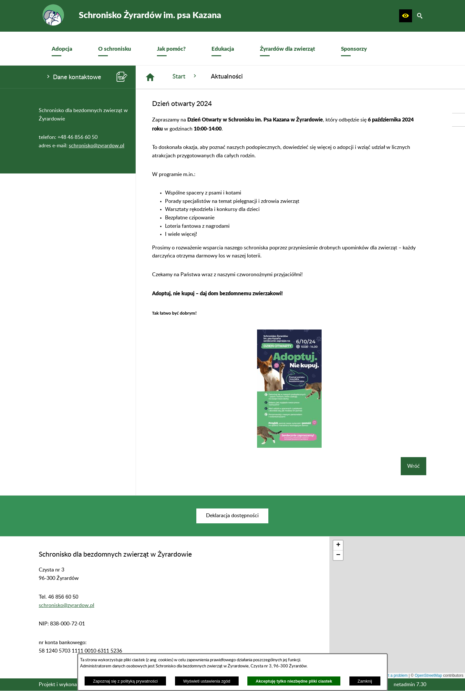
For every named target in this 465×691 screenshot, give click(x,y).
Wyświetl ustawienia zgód (206, 681)
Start (185, 76)
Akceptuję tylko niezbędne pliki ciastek (294, 681)
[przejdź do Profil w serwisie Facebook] (458, 119)
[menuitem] (62, 48)
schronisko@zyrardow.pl (96, 145)
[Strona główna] (150, 77)
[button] (405, 15)
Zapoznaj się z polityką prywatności (125, 681)
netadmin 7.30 (410, 684)
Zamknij (364, 681)
